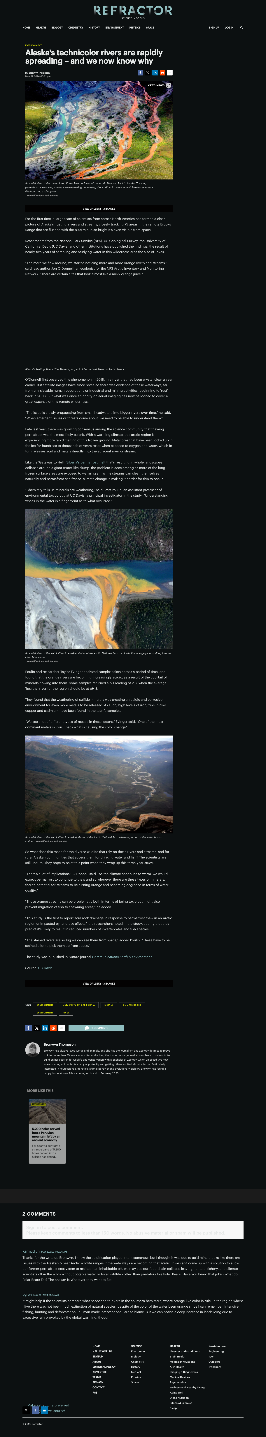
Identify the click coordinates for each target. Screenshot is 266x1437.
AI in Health (177, 1367)
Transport (215, 1367)
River (66, 1012)
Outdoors (214, 1361)
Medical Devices (180, 1377)
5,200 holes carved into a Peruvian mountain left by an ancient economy (46, 1134)
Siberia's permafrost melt (85, 462)
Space (135, 1382)
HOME (26, 27)
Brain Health (177, 1356)
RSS (94, 1392)
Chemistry (137, 1361)
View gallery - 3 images (99, 208)
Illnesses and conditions (185, 1351)
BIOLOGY (57, 27)
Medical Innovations (182, 1361)
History (135, 1367)
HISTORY (94, 27)
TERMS (96, 1377)
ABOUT (96, 1361)
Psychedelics (178, 1382)
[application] (99, 324)
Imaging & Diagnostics (184, 1372)
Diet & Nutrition (179, 1397)
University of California (79, 1005)
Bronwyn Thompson (60, 1044)
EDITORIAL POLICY (104, 1367)
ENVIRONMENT (114, 27)
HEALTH (41, 27)
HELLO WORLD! (102, 1351)
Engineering (216, 1351)
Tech (211, 1356)
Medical (136, 1372)
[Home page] (133, 11)
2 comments (96, 1028)
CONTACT (98, 1387)
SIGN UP (214, 27)
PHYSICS (135, 27)
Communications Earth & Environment (122, 957)
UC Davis (45, 968)
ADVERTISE (99, 1372)
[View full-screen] (168, 85)
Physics (136, 1377)
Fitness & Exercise (181, 1403)
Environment (33, 45)
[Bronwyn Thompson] (39, 72)
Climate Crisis (132, 1005)
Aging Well (176, 1392)
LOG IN (229, 27)
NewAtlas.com (217, 1346)
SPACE (150, 27)
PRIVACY (97, 1382)
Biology (136, 1356)
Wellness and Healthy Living (187, 1387)
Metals (108, 1005)
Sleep (173, 1408)
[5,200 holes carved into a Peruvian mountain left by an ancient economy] (47, 1111)
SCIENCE (136, 1346)
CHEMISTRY (75, 27)
